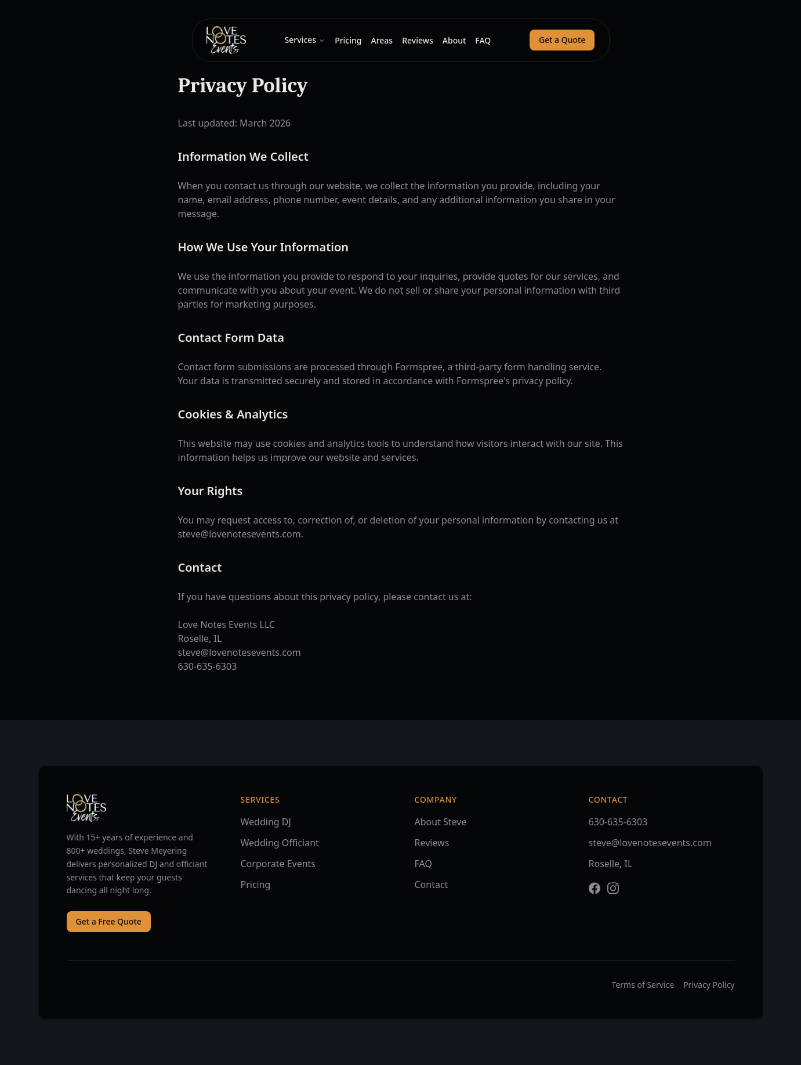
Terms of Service (643, 984)
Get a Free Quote (109, 921)
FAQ (483, 40)
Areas (382, 40)
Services (305, 39)
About (454, 40)
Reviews (417, 40)
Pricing (348, 40)
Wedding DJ (266, 823)
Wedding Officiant (280, 844)
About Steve (441, 825)
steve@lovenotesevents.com (650, 849)
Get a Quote (562, 39)
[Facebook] (594, 895)
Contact (431, 888)
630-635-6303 (618, 828)
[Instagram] (613, 895)
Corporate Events (278, 865)
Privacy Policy (708, 984)
